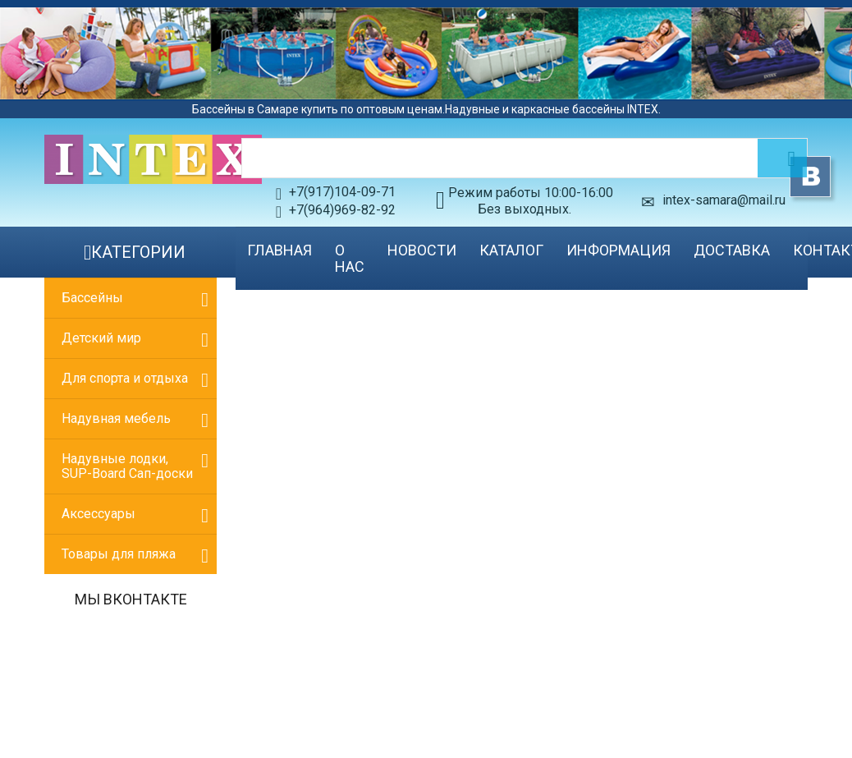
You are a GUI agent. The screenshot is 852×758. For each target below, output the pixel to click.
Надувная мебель (116, 418)
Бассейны (92, 297)
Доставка (732, 250)
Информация (618, 250)
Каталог (511, 250)
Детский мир (101, 338)
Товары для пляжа (119, 554)
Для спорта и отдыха (125, 378)
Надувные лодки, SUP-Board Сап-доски (127, 466)
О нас (349, 258)
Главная (279, 250)
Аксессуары (98, 513)
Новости (421, 250)
